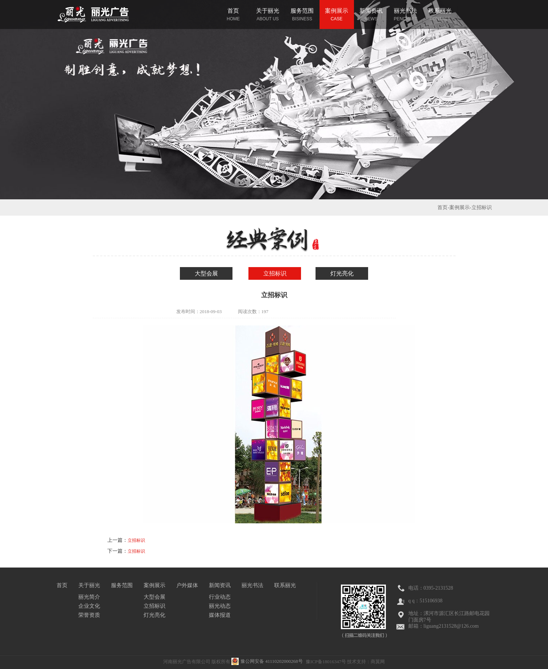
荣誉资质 (89, 615)
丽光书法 (252, 585)
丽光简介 (89, 597)
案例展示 (154, 585)
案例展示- (460, 207)
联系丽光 (285, 585)
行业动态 (220, 597)
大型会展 (206, 273)
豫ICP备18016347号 (326, 661)
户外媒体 (187, 585)
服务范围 (122, 585)
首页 (62, 585)
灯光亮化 (342, 273)
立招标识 (275, 273)
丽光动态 (220, 606)
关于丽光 (89, 585)
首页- (443, 207)
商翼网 (378, 661)
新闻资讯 (220, 585)
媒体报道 (220, 615)
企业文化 (89, 606)
